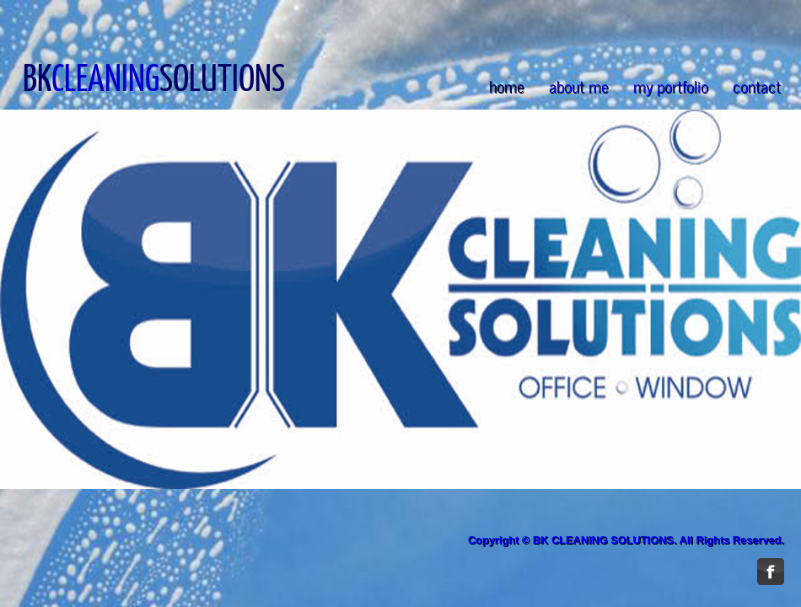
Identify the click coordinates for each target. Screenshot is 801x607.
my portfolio (670, 86)
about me (579, 86)
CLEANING (105, 77)
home (506, 86)
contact (757, 86)
